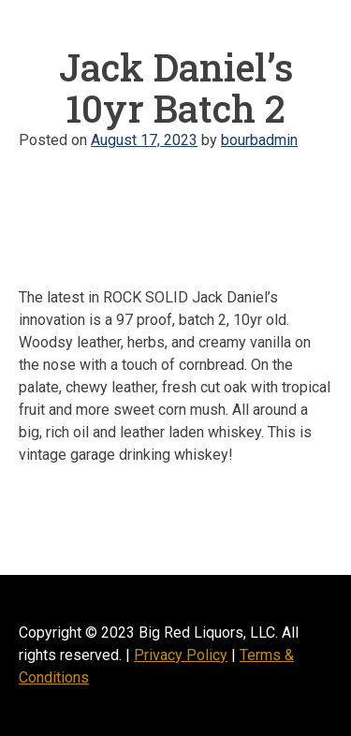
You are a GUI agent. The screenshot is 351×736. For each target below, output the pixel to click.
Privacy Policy (180, 655)
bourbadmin (259, 140)
